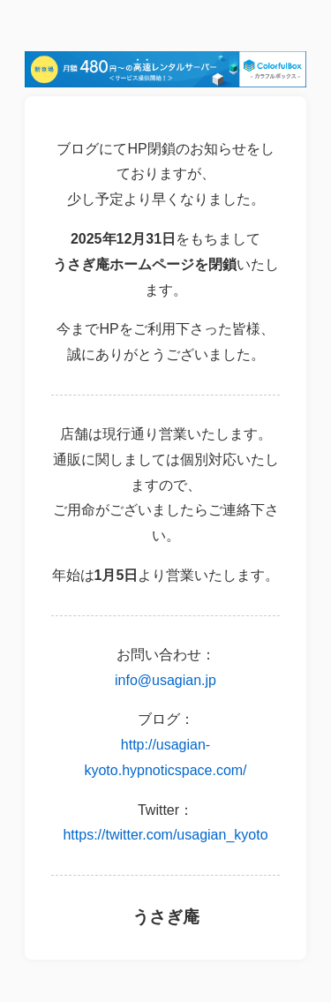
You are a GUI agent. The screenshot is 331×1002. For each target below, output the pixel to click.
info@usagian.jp (165, 680)
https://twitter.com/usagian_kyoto (165, 834)
